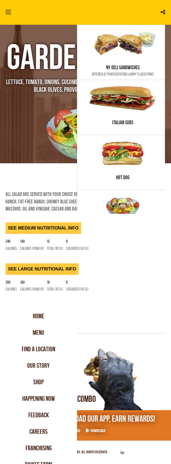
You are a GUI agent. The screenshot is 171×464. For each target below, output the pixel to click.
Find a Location (38, 349)
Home (38, 316)
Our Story (38, 365)
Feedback (38, 415)
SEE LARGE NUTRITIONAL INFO (42, 269)
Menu (38, 332)
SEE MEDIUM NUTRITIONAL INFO (43, 228)
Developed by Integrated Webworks (122, 452)
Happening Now (38, 398)
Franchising (39, 448)
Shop (38, 382)
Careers (38, 431)
